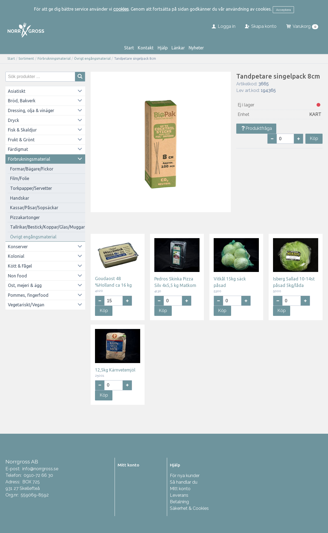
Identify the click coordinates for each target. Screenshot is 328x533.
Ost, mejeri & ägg (25, 285)
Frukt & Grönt (21, 139)
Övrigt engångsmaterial (92, 58)
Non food (17, 275)
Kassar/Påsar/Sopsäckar (34, 207)
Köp (314, 138)
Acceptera (283, 10)
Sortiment (26, 58)
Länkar (178, 47)
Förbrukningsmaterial (54, 58)
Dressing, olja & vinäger (31, 110)
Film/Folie (19, 178)
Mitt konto (180, 488)
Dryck (13, 120)
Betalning (179, 501)
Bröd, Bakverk (21, 100)
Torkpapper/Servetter (31, 188)
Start (129, 47)
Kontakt (146, 47)
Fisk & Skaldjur (22, 129)
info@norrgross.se (40, 468)
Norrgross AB (21, 462)
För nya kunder (185, 475)
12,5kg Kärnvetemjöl (115, 369)
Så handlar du (183, 482)
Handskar (19, 198)
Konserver (18, 246)
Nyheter (196, 47)
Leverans (179, 495)
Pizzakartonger (25, 217)
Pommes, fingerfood (28, 295)
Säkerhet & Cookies (189, 508)
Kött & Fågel (20, 265)
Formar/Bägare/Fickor (31, 168)
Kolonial (16, 256)
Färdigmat (18, 149)
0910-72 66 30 (38, 475)
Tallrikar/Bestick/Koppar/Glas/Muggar (47, 226)
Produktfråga (256, 128)
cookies (121, 9)
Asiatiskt (16, 91)
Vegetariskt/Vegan (26, 304)
